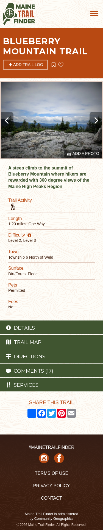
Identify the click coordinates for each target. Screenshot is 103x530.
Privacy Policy (51, 485)
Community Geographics (54, 518)
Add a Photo (83, 154)
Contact (51, 498)
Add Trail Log (26, 64)
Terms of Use (51, 473)
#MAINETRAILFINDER (51, 447)
